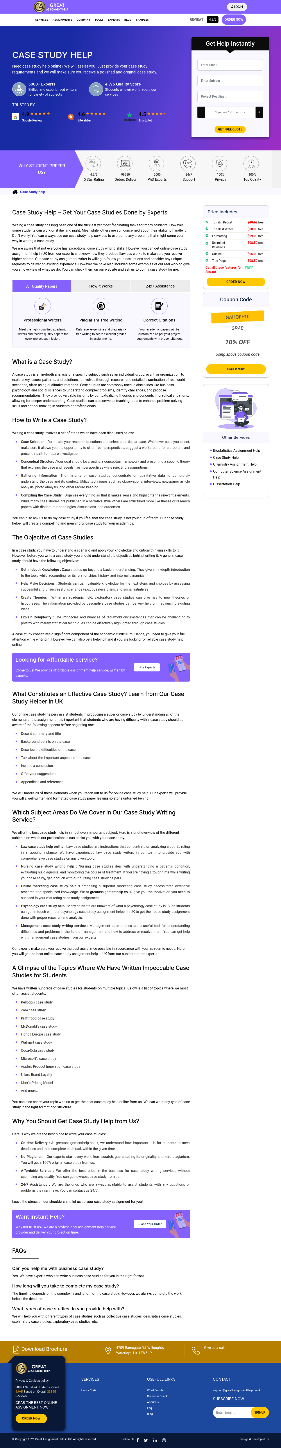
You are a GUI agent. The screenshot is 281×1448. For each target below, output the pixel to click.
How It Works (101, 286)
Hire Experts (146, 667)
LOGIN (238, 7)
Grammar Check (157, 1396)
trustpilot (145, 120)
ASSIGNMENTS (62, 19)
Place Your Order (149, 1224)
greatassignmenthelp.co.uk (111, 892)
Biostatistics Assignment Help (236, 450)
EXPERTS (114, 19)
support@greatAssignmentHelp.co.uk (237, 1390)
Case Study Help (226, 457)
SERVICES (41, 19)
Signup (259, 1412)
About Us (153, 1402)
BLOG (128, 19)
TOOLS (99, 19)
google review (32, 120)
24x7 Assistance (160, 286)
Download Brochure (39, 1349)
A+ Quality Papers (41, 286)
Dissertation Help (226, 484)
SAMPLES (142, 19)
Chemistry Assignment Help (235, 464)
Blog (150, 1414)
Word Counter (156, 1390)
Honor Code (89, 1390)
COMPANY (83, 19)
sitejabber (84, 120)
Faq (149, 1408)
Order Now (235, 282)
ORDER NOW (233, 19)
